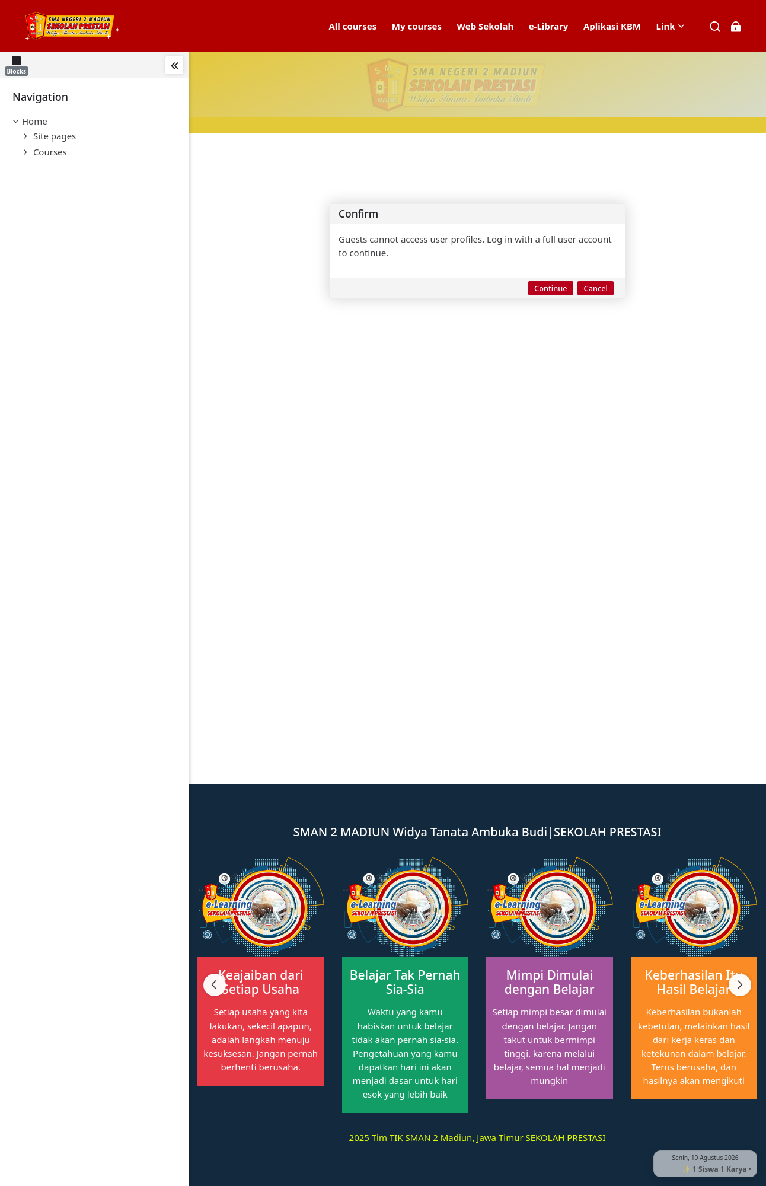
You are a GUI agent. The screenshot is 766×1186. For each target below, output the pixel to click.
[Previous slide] (214, 985)
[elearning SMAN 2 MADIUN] (72, 26)
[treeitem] (94, 121)
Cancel (596, 288)
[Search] (715, 26)
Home (34, 121)
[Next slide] (740, 985)
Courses (50, 152)
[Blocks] (19, 65)
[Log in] (735, 26)
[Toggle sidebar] (174, 65)
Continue (550, 288)
